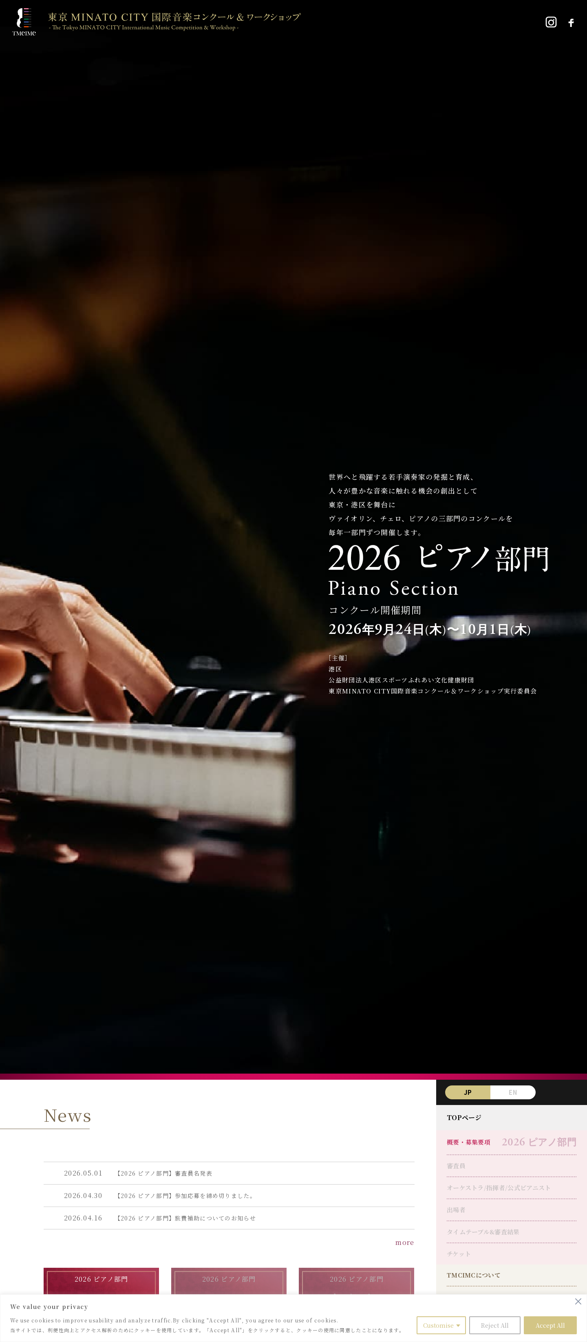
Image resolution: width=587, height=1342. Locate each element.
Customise (438, 1325)
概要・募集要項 (468, 1142)
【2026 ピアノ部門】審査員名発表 (163, 1173)
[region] (293, 1318)
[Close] (578, 1301)
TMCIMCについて (474, 1275)
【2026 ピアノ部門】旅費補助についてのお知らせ (185, 1218)
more (404, 1242)
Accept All (550, 1325)
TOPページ (464, 1117)
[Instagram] (551, 22)
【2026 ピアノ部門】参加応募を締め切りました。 (185, 1195)
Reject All (495, 1325)
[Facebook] (570, 22)
